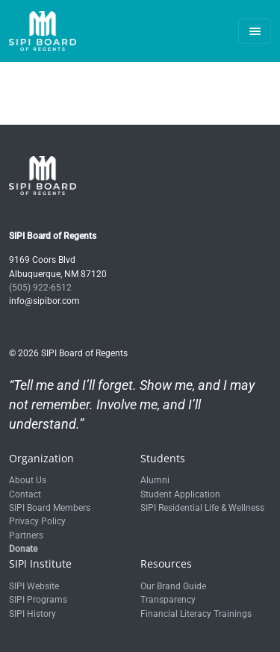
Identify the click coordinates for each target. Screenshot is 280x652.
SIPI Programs (38, 599)
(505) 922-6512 (40, 287)
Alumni (154, 480)
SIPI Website (34, 586)
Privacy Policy (37, 521)
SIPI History (32, 614)
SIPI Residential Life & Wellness (202, 508)
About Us (27, 480)
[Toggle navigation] (254, 31)
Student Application (180, 494)
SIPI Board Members (49, 508)
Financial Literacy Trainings (196, 614)
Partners (26, 535)
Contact (25, 494)
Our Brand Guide (173, 586)
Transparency (168, 599)
